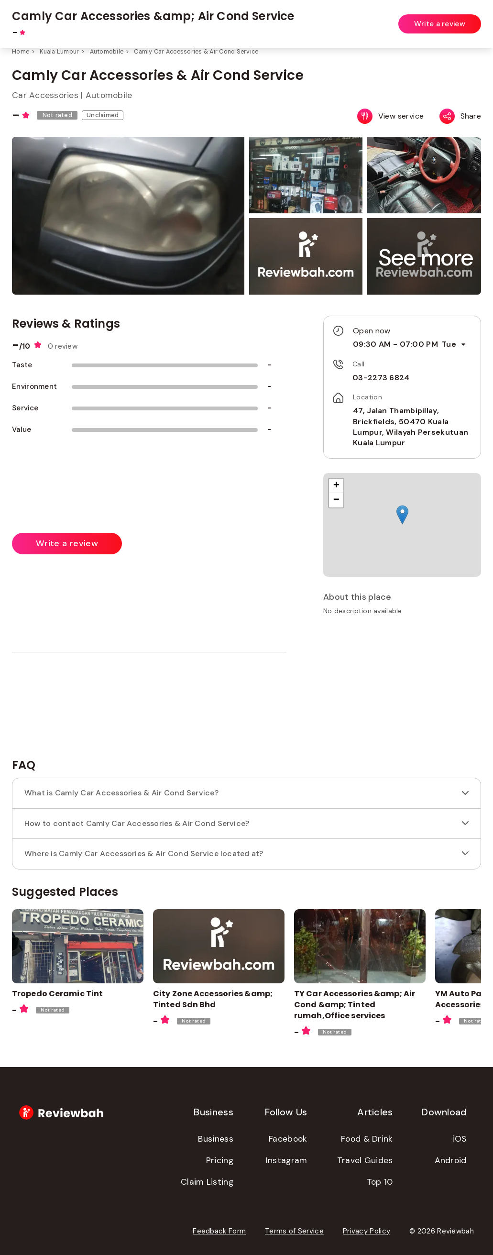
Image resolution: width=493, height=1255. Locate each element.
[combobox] (202, 19)
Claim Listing (207, 1182)
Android (451, 1160)
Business (215, 1139)
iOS (460, 1139)
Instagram (286, 1160)
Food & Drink (367, 1139)
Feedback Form (219, 1231)
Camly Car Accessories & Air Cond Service (196, 51)
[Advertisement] (402, 690)
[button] (425, 257)
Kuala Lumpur (59, 51)
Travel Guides (365, 1160)
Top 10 (380, 1182)
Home (20, 51)
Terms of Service (294, 1231)
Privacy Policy (366, 1231)
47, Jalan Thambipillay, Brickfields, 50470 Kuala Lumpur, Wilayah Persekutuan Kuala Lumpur (410, 427)
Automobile (107, 51)
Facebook (288, 1139)
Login (472, 18)
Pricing (219, 1160)
